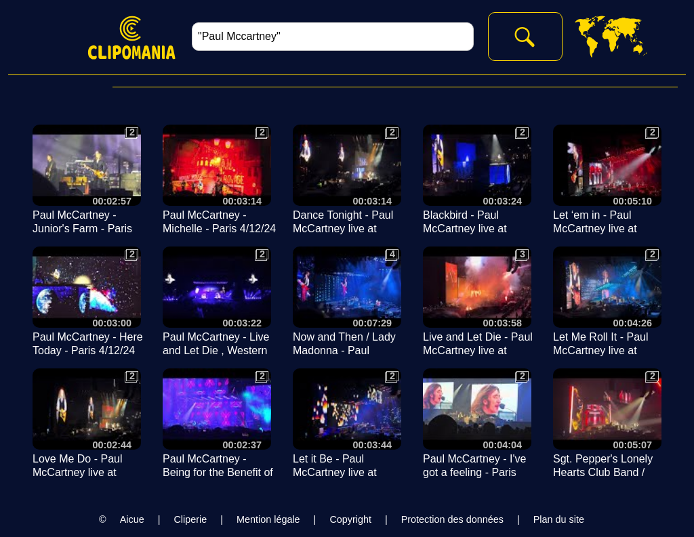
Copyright (350, 519)
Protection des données (452, 519)
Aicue (132, 519)
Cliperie (190, 519)
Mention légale (268, 519)
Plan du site (558, 519)
